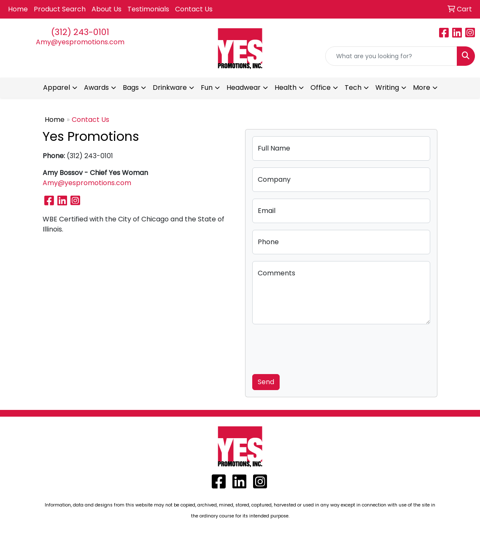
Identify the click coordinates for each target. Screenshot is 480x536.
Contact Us (194, 9)
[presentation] (316, 347)
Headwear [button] (244, 87)
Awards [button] (96, 87)
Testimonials (148, 9)
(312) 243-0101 (80, 32)
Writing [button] (387, 87)
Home (18, 9)
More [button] (421, 87)
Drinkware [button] (170, 87)
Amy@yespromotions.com (80, 42)
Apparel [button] (56, 87)
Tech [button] (353, 87)
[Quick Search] (391, 56)
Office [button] (320, 87)
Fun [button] (207, 87)
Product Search (60, 9)
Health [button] (286, 87)
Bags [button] (131, 87)
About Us (106, 9)
